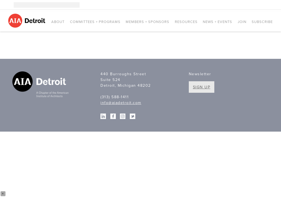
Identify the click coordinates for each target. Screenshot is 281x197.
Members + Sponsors (147, 22)
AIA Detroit (27, 21)
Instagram (245, 5)
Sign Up (201, 87)
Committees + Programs (95, 22)
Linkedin (253, 5)
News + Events (217, 22)
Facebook (262, 5)
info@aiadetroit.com (120, 102)
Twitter (270, 5)
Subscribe (262, 22)
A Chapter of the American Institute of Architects (41, 85)
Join (242, 22)
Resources (186, 22)
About (57, 22)
